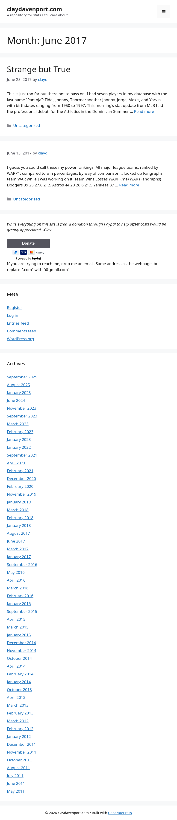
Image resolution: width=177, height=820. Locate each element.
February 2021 (20, 470)
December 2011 (21, 744)
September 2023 (22, 416)
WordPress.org (20, 338)
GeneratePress (120, 812)
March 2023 (18, 423)
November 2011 (21, 752)
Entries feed (18, 323)
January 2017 (19, 556)
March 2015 (18, 627)
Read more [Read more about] (129, 185)
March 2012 (18, 720)
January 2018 (19, 525)
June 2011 (16, 783)
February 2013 (20, 713)
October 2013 (19, 689)
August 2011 (18, 767)
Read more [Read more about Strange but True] (144, 111)
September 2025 (22, 377)
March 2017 (18, 548)
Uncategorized (26, 125)
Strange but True (39, 69)
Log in (12, 315)
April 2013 (16, 697)
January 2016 (19, 603)
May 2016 (16, 572)
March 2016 (18, 588)
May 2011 (16, 791)
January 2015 (19, 634)
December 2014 (21, 642)
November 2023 (21, 408)
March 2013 (18, 705)
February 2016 (20, 595)
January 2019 (19, 502)
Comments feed (21, 331)
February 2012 (20, 728)
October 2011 (19, 760)
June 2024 (16, 400)
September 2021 (22, 455)
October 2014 (19, 658)
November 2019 (21, 494)
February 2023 (20, 431)
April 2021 (16, 463)
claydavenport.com (34, 9)
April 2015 (16, 619)
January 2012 (19, 736)
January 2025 (19, 392)
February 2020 (20, 486)
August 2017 (18, 533)
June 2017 (16, 541)
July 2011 (15, 775)
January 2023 (19, 439)
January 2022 (19, 447)
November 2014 (21, 650)
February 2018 (20, 517)
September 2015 (22, 611)
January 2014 (19, 681)
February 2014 (20, 674)
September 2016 (22, 564)
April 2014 (16, 666)
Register (14, 307)
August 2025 (18, 384)
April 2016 (16, 580)
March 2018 (18, 509)
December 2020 (21, 478)
